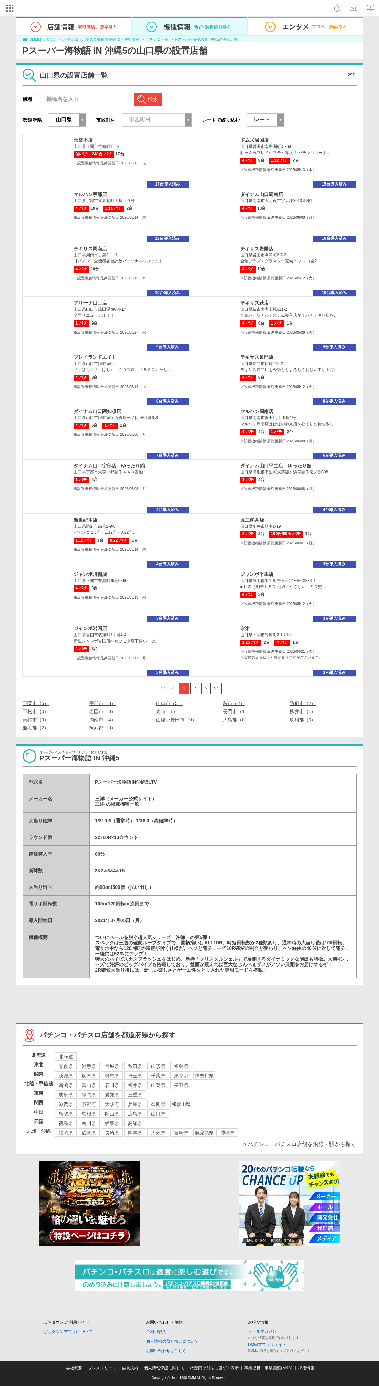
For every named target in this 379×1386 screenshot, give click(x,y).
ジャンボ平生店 (256, 574)
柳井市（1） (303, 711)
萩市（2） (234, 703)
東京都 (181, 1075)
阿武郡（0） (102, 727)
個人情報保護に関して (164, 1368)
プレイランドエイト (95, 357)
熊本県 (135, 1132)
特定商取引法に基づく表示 (214, 1368)
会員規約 (130, 1368)
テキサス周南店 (90, 248)
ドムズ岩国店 (254, 140)
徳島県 (66, 1123)
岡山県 (112, 1113)
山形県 (158, 1066)
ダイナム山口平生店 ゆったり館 (275, 465)
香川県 (89, 1123)
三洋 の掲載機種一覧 (117, 804)
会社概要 (74, 1368)
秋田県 (135, 1066)
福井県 (135, 1085)
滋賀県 (66, 1104)
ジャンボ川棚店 (90, 574)
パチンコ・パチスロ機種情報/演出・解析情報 (101, 39)
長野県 (181, 1085)
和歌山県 (181, 1104)
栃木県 (89, 1075)
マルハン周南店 (256, 411)
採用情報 (306, 1368)
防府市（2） (303, 703)
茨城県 (66, 1075)
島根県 (89, 1113)
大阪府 (112, 1104)
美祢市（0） (36, 719)
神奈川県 (204, 1075)
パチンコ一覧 (157, 39)
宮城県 (112, 1066)
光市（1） (167, 711)
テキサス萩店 (254, 303)
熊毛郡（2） (36, 727)
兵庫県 (135, 1104)
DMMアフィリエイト (267, 1344)
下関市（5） (36, 703)
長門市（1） (236, 711)
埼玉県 (135, 1075)
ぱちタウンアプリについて (67, 1331)
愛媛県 (112, 1123)
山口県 (158, 1113)
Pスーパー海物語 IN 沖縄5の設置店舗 (206, 39)
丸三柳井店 (252, 520)
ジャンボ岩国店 (90, 628)
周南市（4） (102, 719)
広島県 (135, 1113)
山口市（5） (169, 703)
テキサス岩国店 (256, 248)
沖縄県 (227, 1132)
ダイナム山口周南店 (261, 194)
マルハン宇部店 (90, 194)
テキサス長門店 (256, 357)
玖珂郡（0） (303, 719)
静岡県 (89, 1094)
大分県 (158, 1132)
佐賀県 (89, 1132)
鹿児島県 (204, 1132)
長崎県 (112, 1132)
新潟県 (66, 1085)
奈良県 (158, 1104)
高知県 (135, 1123)
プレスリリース (102, 1368)
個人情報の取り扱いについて (172, 1341)
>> (216, 688)
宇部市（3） (102, 703)
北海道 (66, 1056)
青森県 (66, 1066)
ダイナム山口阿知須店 (97, 411)
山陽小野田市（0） (176, 719)
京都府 (89, 1104)
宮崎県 (181, 1132)
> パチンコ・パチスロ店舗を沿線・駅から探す (300, 1144)
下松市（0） (36, 711)
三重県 (135, 1094)
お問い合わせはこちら (166, 1350)
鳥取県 (66, 1113)
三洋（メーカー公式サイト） (126, 798)
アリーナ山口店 (90, 303)
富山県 (89, 1085)
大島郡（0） (236, 719)
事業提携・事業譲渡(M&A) (268, 1368)
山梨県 (158, 1085)
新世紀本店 (85, 520)
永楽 (245, 628)
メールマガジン (262, 1331)
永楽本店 (83, 140)
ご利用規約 (156, 1331)
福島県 (181, 1066)
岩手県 (89, 1066)
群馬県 (112, 1075)
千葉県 (158, 1075)
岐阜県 (66, 1094)
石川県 (112, 1085)
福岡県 (66, 1132)
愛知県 (112, 1094)
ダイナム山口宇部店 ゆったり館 (109, 465)
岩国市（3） (102, 711)
